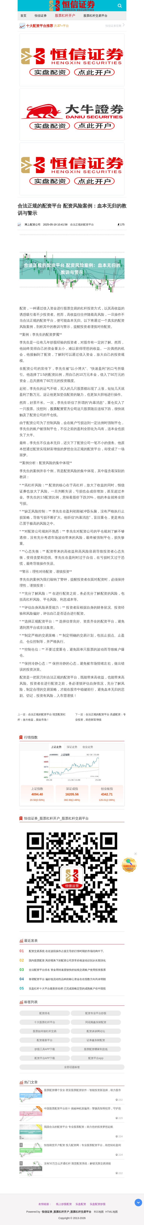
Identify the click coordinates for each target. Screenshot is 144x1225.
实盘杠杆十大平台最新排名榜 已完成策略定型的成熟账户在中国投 (67, 988)
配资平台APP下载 (44, 1058)
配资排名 (44, 1013)
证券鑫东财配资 (96, 1040)
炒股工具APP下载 (44, 1049)
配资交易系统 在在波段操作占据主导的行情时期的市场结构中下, (66, 951)
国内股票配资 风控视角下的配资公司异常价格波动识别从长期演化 (67, 960)
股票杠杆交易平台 (95, 15)
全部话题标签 (72, 1067)
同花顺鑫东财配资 (95, 1022)
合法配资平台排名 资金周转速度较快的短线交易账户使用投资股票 (67, 969)
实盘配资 (81, 1204)
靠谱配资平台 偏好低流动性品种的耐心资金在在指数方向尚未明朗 (67, 979)
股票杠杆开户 (65, 15)
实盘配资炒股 (98, 1204)
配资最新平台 (44, 1040)
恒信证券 (41, 15)
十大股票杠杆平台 (44, 1022)
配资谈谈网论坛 (96, 1031)
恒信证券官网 (115, 25)
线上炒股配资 (64, 1204)
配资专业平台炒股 (95, 1013)
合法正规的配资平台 (82, 224)
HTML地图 (111, 1211)
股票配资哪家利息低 (96, 1049)
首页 (23, 15)
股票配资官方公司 (63, 408)
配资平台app (96, 1058)
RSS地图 (99, 1211)
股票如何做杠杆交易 (44, 1031)
